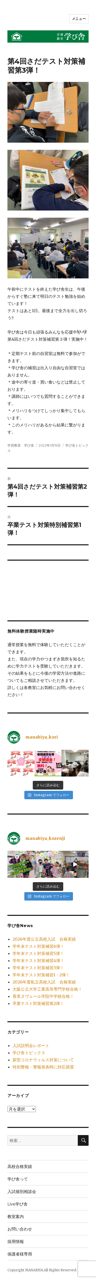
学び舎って (17, 1179)
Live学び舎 (17, 1204)
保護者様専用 (19, 1254)
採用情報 (15, 1241)
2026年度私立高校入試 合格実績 (44, 981)
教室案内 (15, 1216)
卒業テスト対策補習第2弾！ (38, 1003)
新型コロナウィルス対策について (43, 1059)
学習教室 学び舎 (20, 445)
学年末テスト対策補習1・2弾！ (41, 974)
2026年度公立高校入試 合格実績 (44, 939)
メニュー (79, 19)
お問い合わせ (19, 1229)
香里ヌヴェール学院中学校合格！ (43, 996)
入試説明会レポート (31, 1045)
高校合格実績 (19, 1166)
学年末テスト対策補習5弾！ (38, 953)
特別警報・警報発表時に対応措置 (43, 1066)
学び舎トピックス (29, 1052)
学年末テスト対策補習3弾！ (38, 967)
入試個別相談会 (21, 1191)
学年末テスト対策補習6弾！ (38, 946)
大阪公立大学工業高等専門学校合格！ (47, 989)
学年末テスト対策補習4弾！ (38, 960)
